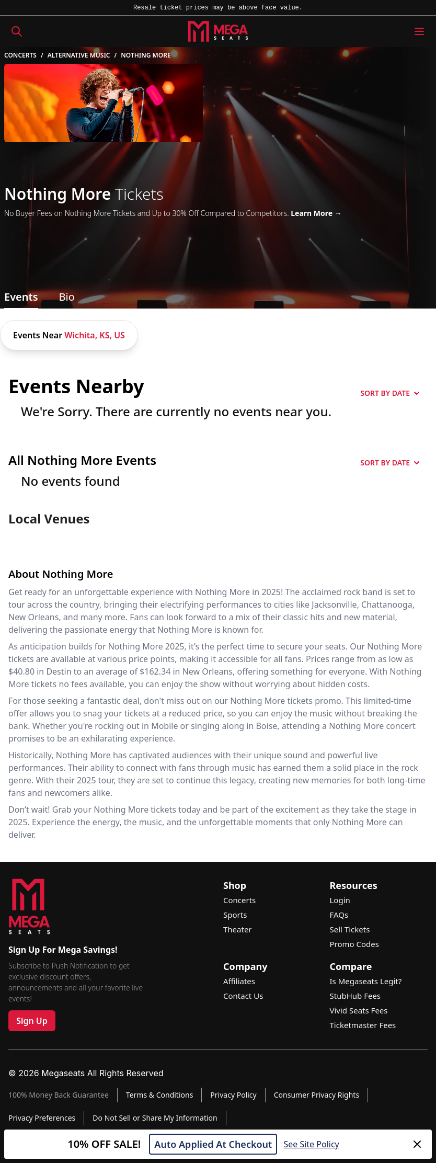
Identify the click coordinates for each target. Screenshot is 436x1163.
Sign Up (32, 1021)
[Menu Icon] (419, 31)
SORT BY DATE (389, 393)
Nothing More (145, 55)
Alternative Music (79, 55)
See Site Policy (311, 1144)
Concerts (20, 55)
